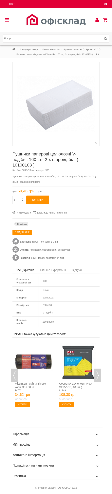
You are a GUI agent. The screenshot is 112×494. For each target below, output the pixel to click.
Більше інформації (53, 269)
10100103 (22, 223)
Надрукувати (23, 212)
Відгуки (77, 269)
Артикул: (40, 170)
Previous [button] (14, 375)
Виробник (16, 170)
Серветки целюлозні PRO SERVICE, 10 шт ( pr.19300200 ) (75, 387)
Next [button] (97, 375)
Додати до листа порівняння (52, 212)
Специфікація (24, 269)
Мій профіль (21, 444)
